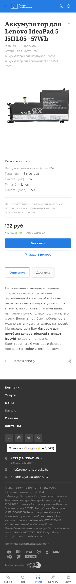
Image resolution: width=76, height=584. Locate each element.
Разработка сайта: (15, 565)
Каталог (11, 410)
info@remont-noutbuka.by (29, 469)
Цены (9, 403)
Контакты (13, 426)
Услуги (10, 395)
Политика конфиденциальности (27, 543)
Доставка (43, 272)
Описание (17, 272)
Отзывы (11, 418)
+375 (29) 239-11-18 (25, 458)
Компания (13, 387)
